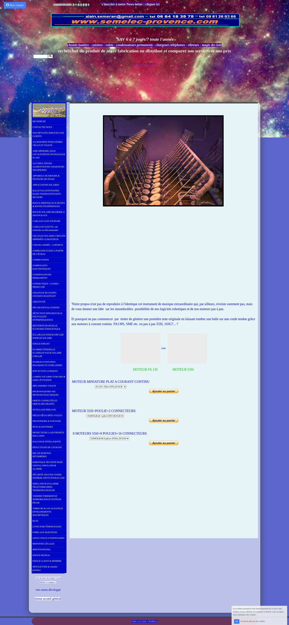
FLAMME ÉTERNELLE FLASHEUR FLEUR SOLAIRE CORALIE (47, 352)
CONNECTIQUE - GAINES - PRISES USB (46, 285)
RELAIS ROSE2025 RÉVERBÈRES (42, 455)
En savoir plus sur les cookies (252, 621)
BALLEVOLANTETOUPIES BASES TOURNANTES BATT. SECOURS (47, 194)
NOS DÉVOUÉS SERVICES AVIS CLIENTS (48, 134)
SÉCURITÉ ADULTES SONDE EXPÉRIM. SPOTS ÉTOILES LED (48, 476)
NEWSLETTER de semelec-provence (45, 568)
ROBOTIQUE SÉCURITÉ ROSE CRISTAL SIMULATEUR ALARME (48, 465)
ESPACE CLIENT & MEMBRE (47, 561)
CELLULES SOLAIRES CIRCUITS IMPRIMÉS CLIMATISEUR (49, 238)
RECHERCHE (39, 121)
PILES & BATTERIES (43, 427)
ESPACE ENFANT (41, 343)
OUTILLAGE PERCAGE (44, 409)
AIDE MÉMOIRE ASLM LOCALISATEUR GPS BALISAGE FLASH (49, 154)
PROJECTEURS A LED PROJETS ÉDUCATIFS (48, 434)
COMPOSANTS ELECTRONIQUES (42, 267)
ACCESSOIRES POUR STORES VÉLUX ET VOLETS (48, 144)
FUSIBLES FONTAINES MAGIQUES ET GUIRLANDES (47, 364)
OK (236, 621)
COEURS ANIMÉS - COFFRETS (48, 245)
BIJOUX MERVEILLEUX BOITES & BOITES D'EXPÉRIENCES (49, 205)
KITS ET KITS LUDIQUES (45, 371)
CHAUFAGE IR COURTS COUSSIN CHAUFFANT (44, 294)
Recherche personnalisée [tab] (144, 63)
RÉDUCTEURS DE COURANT (47, 447)
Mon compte (15, 5)
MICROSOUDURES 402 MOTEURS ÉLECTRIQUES (46, 393)
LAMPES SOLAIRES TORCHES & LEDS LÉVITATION (49, 378)
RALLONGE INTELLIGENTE (47, 441)
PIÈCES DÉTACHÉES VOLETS (47, 415)
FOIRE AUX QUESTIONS (45, 532)
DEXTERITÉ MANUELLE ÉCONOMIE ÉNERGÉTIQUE (46, 327)
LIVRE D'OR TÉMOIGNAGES (47, 526)
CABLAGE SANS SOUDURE (46, 221)
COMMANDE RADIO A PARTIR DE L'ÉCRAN (48, 252)
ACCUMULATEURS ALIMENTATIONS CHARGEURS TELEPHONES (48, 166)
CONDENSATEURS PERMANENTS (42, 276)
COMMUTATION (41, 259)
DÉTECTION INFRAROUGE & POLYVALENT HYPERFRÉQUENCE (47, 316)
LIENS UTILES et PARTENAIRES (49, 538)
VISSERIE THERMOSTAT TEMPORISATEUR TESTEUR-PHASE (47, 499)
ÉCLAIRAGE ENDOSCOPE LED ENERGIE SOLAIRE (48, 336)
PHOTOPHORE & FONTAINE (47, 421)
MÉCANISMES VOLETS (44, 385)
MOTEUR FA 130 (142, 369)
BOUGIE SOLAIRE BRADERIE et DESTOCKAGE (49, 214)
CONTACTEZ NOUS (42, 127)
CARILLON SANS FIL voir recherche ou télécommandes (45, 228)
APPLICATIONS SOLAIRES (46, 185)
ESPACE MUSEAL (41, 555)
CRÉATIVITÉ (39, 301)
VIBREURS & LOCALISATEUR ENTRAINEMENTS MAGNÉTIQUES (48, 511)
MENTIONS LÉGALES (43, 543)
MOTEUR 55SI (183, 369)
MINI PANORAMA (42, 549)
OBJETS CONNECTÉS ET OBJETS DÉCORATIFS (45, 402)
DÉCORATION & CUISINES (46, 307)
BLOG (36, 521)
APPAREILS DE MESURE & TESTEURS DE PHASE (46, 177)
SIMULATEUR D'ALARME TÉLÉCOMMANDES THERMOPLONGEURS (46, 487)
